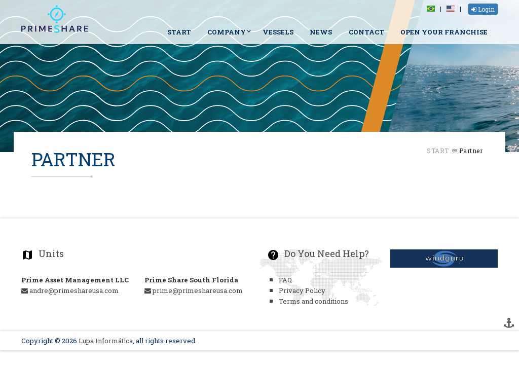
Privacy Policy (302, 290)
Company (226, 31)
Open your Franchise (444, 31)
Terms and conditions (313, 301)
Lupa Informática (106, 340)
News (321, 31)
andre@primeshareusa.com (70, 290)
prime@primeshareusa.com (193, 290)
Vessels (278, 31)
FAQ (285, 279)
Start (179, 31)
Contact (366, 31)
